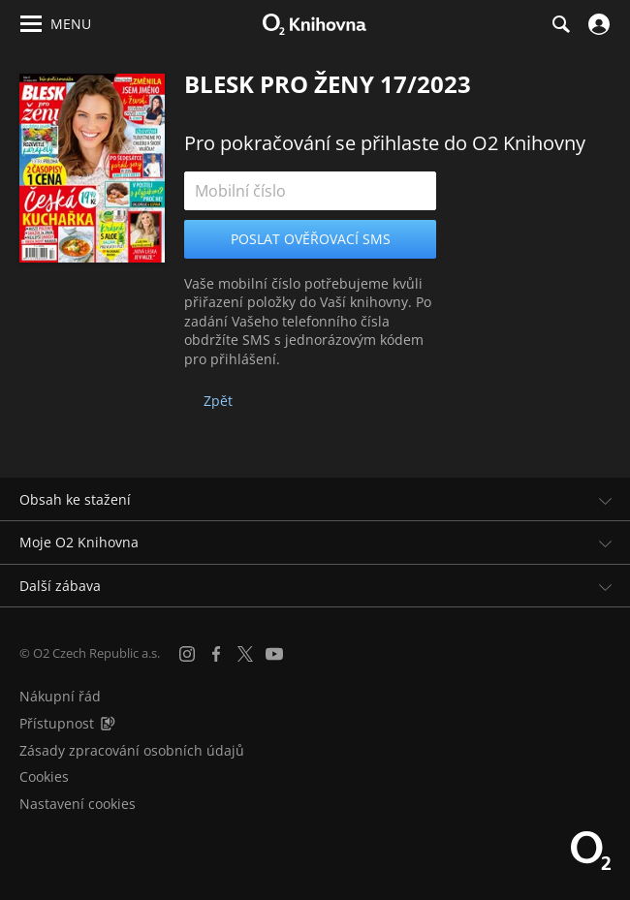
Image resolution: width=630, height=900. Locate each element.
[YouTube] (274, 653)
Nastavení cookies (77, 803)
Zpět (218, 400)
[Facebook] (216, 653)
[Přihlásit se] (597, 24)
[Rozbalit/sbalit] (603, 500)
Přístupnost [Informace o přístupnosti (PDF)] (56, 723)
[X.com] (245, 653)
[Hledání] (560, 24)
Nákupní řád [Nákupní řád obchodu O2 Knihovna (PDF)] (60, 696)
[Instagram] (187, 653)
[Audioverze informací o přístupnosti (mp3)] (107, 723)
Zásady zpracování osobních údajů (131, 750)
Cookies (44, 776)
